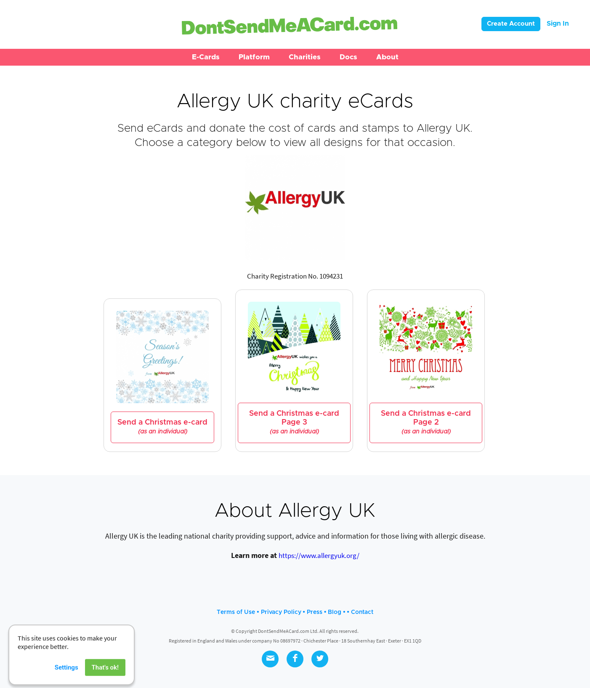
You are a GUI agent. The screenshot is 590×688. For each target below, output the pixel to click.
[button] (205, 57)
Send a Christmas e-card (162, 427)
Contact (362, 612)
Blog (334, 612)
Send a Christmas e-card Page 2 (426, 422)
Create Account (511, 24)
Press (314, 612)
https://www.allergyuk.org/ (319, 555)
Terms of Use (236, 612)
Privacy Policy (281, 612)
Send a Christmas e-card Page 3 (294, 422)
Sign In (558, 23)
